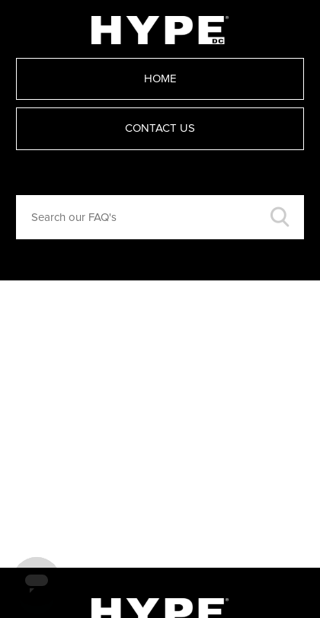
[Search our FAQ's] (160, 217)
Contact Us (160, 128)
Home (160, 79)
